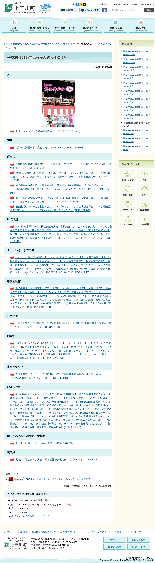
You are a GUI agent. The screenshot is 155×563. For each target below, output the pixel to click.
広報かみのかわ (39, 43)
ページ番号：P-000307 (100, 67)
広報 (26, 43)
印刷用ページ (105, 43)
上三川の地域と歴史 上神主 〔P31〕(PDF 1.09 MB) (42, 443)
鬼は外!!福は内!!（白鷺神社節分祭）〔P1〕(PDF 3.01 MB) (45, 131)
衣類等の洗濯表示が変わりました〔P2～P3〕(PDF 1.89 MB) (46, 147)
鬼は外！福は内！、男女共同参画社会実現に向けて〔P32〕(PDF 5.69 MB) (54, 459)
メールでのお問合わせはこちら (34, 516)
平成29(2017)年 (58, 43)
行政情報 (17, 43)
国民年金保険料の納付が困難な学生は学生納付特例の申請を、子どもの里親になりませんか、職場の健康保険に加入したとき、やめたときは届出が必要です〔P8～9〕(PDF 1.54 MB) (60, 189)
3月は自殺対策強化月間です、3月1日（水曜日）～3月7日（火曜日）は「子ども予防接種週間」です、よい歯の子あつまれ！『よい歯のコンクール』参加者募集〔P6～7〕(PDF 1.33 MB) (60, 176)
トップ (7, 43)
